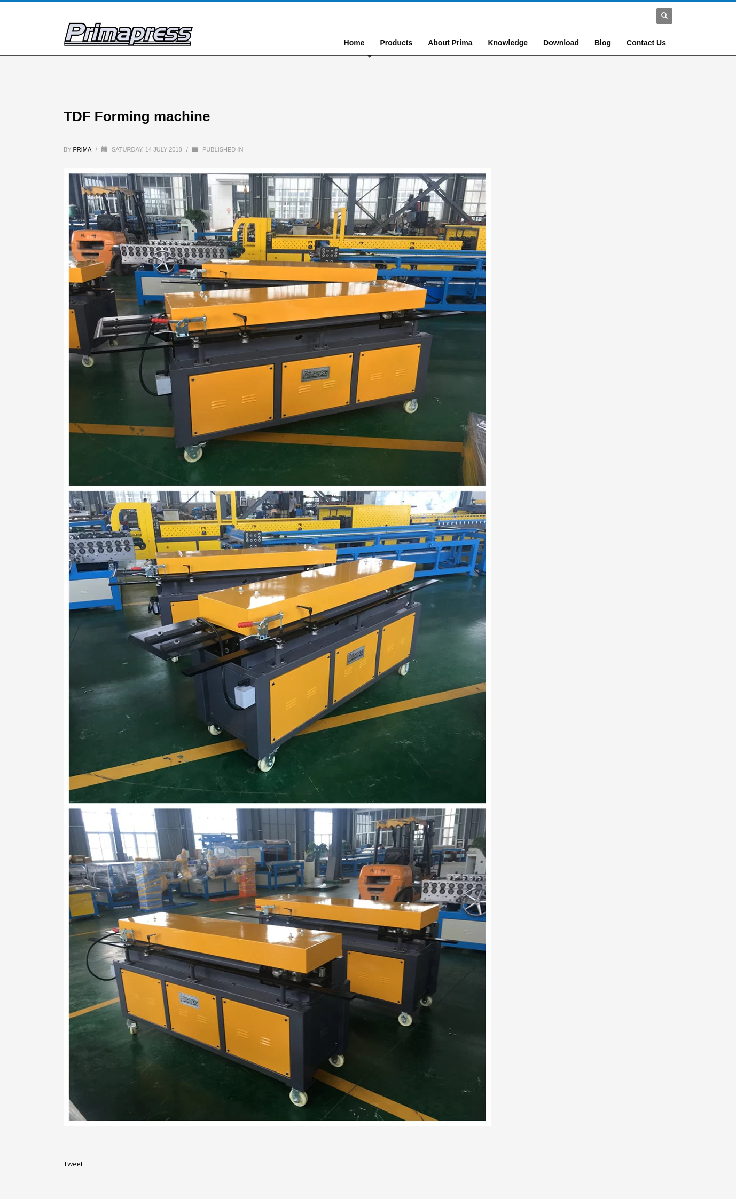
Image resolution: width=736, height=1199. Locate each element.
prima (83, 149)
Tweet (73, 1164)
